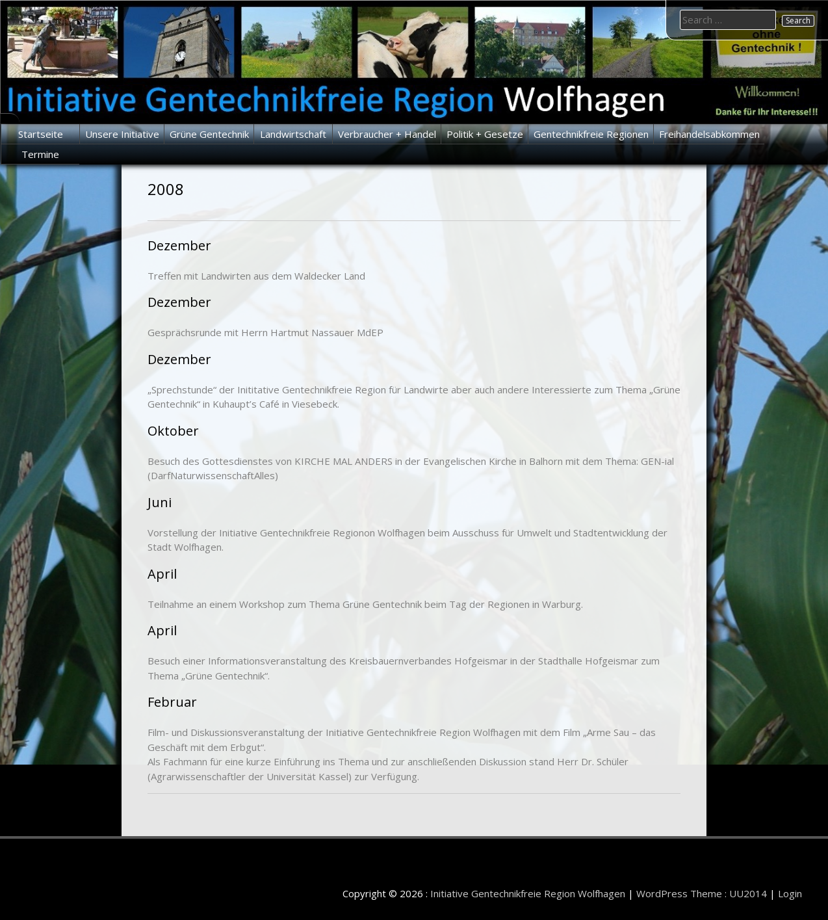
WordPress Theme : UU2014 (701, 893)
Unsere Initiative (122, 133)
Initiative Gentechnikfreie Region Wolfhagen (527, 893)
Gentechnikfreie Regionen (591, 133)
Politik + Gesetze (484, 133)
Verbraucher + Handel (387, 133)
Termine (40, 154)
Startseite (40, 133)
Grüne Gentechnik (209, 133)
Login (790, 893)
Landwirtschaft (293, 133)
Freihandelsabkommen (709, 133)
